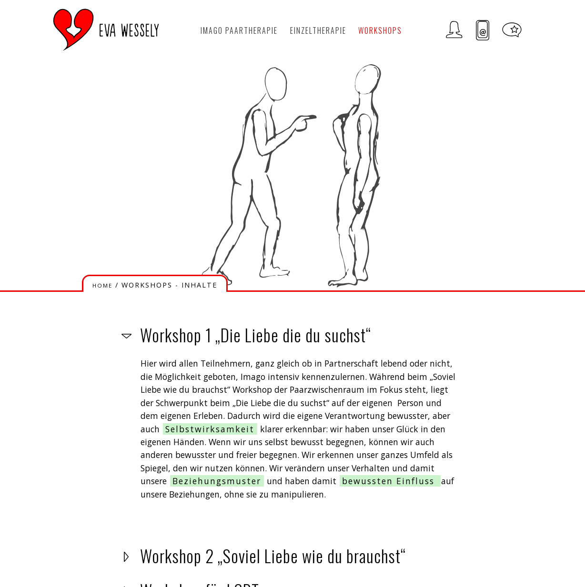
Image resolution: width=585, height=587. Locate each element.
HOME (102, 285)
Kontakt (483, 30)
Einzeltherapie (318, 30)
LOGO (106, 30)
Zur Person (454, 30)
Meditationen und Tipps (512, 30)
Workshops (380, 30)
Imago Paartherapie (239, 30)
